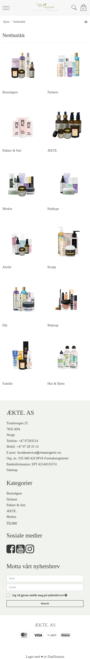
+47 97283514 (28, 441)
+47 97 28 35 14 (28, 446)
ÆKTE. (11, 511)
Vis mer (11, 523)
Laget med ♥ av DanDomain (45, 657)
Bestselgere (14, 493)
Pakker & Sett (15, 505)
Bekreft (45, 603)
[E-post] (45, 587)
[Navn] (45, 578)
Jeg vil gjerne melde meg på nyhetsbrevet (39, 595)
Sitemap (12, 470)
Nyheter (11, 499)
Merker (11, 517)
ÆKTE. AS (45, 624)
